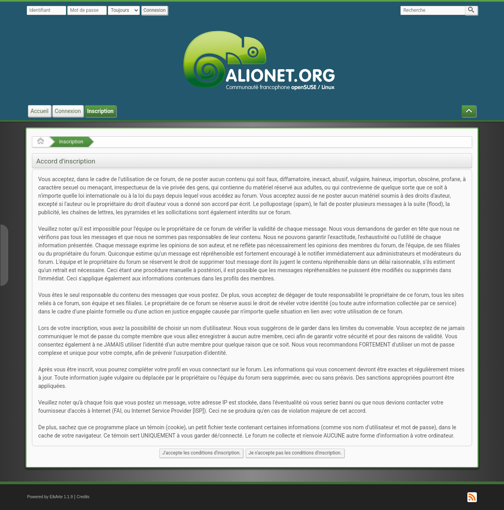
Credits (83, 497)
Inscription (71, 142)
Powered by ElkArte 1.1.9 (50, 497)
